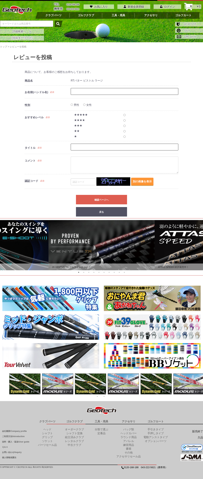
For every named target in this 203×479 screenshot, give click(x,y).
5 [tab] (99, 271)
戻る (101, 211)
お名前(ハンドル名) (36, 91)
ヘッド (47, 428)
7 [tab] (109, 271)
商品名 (29, 80)
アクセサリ (151, 14)
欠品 (200, 436)
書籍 (128, 448)
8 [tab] (114, 271)
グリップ (47, 436)
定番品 (101, 432)
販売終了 (197, 430)
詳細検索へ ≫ (22, 30)
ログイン (167, 6)
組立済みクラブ (74, 436)
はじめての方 (186, 23)
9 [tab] (119, 271)
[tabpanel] (102, 244)
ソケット (47, 440)
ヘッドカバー (128, 432)
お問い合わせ (186, 36)
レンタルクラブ (74, 440)
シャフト (47, 432)
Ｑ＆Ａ (183, 30)
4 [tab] (94, 271)
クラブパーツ (53, 14)
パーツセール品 (47, 444)
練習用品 (128, 444)
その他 (129, 451)
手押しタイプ (156, 432)
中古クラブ (74, 444)
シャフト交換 (74, 432)
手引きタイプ (156, 428)
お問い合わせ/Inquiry (11, 451)
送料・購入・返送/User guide (15, 441)
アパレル (128, 440)
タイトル (30, 147)
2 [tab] (83, 271)
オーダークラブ (74, 428)
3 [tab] (89, 271)
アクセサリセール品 (128, 455)
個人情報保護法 (9, 457)
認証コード (31, 180)
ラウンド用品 (128, 436)
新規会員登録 (134, 6)
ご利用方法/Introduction (13, 436)
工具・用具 (118, 14)
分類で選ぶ (101, 428)
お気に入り (99, 6)
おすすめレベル (34, 116)
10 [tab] (124, 271)
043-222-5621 (73, 8)
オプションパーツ (155, 440)
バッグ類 (128, 428)
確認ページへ (101, 199)
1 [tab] (78, 271)
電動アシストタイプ (155, 436)
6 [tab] (104, 271)
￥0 (192, 6)
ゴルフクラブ (86, 14)
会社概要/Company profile (14, 430)
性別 (27, 104)
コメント (30, 160)
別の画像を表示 (142, 180)
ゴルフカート (183, 14)
